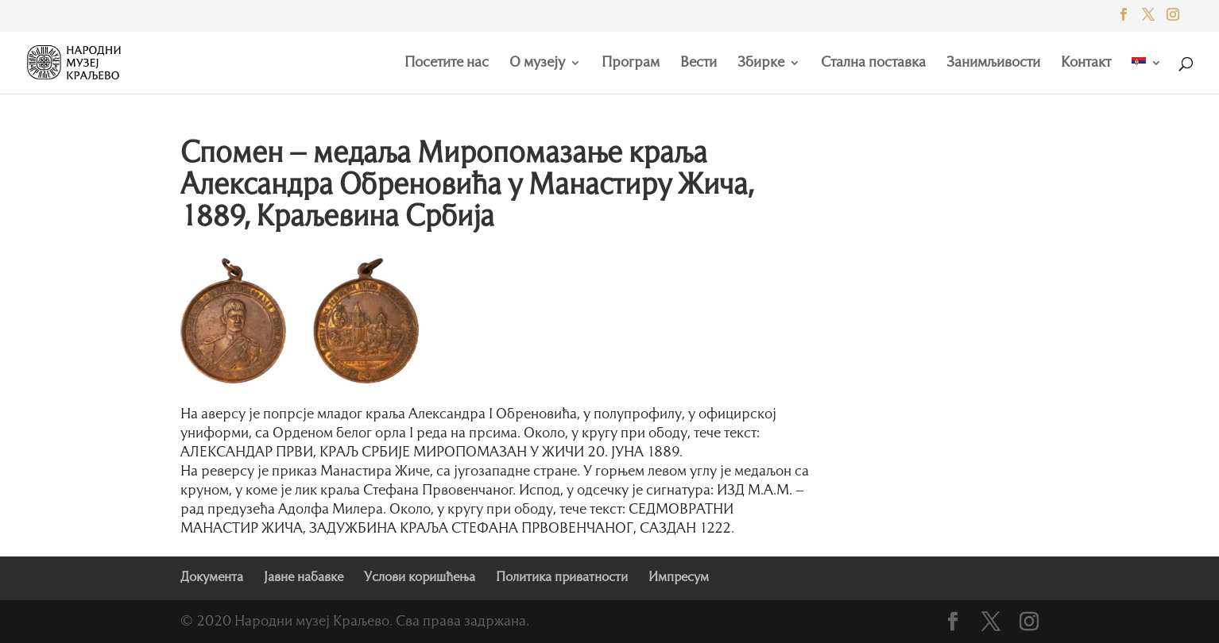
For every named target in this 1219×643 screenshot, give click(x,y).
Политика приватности (562, 578)
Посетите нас (446, 63)
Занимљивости (993, 63)
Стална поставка (873, 63)
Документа (211, 578)
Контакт (1086, 63)
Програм (631, 63)
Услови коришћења (419, 578)
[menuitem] (1147, 75)
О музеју (537, 63)
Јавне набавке (303, 578)
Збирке (760, 63)
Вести (698, 63)
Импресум (678, 578)
